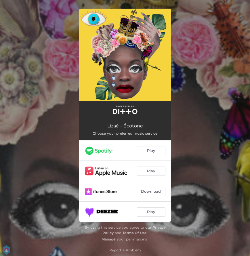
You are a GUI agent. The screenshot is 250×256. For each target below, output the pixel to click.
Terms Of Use (135, 233)
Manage (109, 239)
